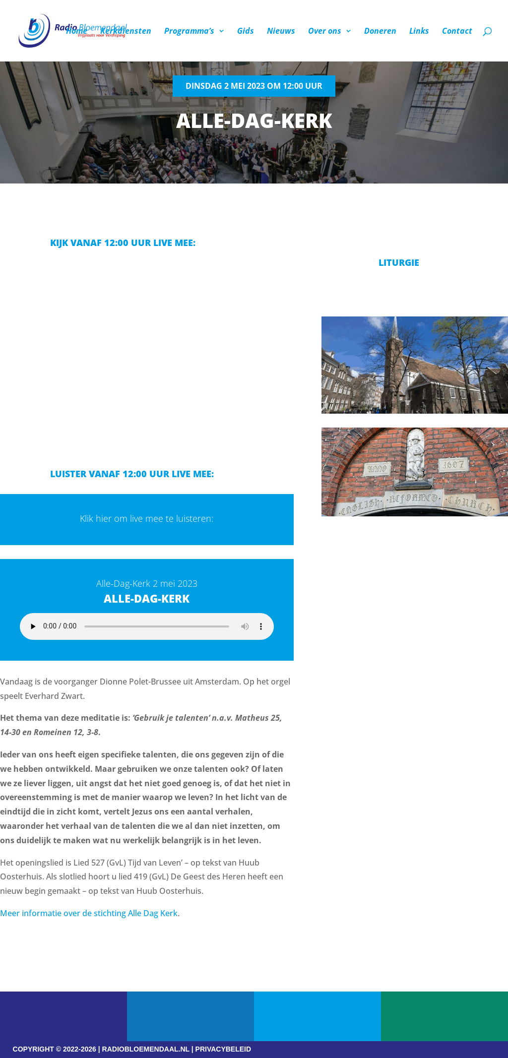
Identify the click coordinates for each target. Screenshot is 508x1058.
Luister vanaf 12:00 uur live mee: (132, 474)
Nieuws (281, 31)
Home (76, 31)
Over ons (324, 31)
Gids (245, 31)
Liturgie (399, 262)
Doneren (380, 31)
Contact (457, 31)
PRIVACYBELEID (223, 1049)
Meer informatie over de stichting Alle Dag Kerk (89, 913)
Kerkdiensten (125, 31)
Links (419, 31)
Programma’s (189, 31)
